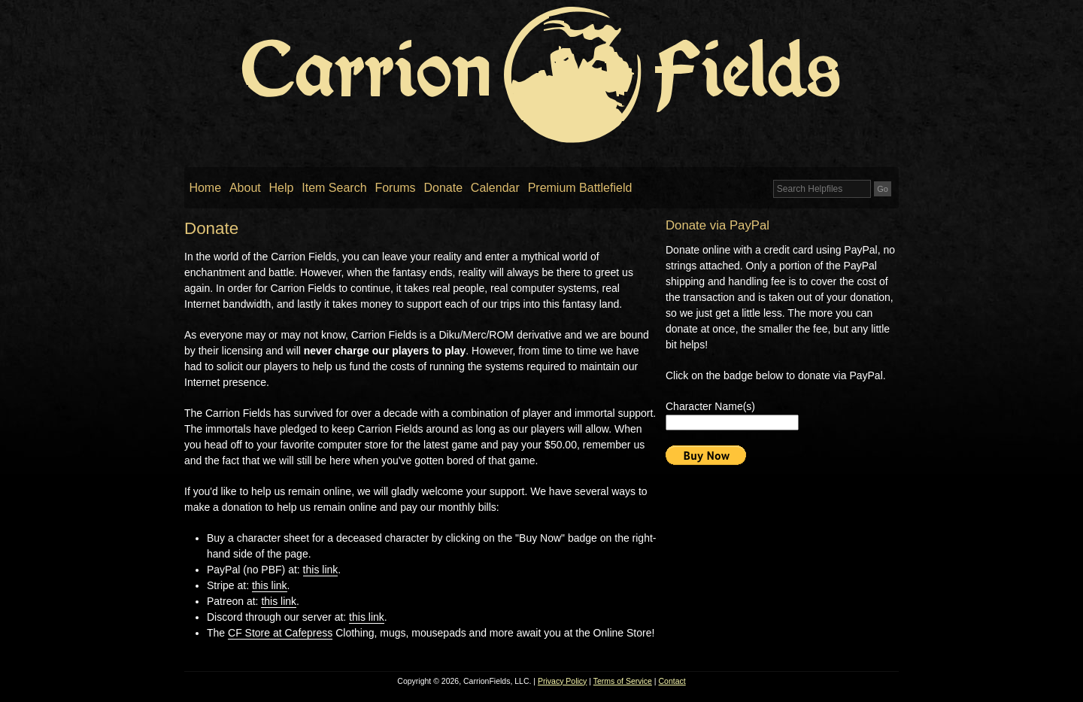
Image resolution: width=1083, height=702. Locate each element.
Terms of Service (622, 680)
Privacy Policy (562, 680)
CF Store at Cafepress (280, 633)
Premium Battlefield (580, 187)
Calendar (495, 187)
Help (281, 187)
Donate (443, 187)
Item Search (334, 187)
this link (320, 570)
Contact (672, 680)
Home (205, 187)
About (245, 187)
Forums (395, 187)
